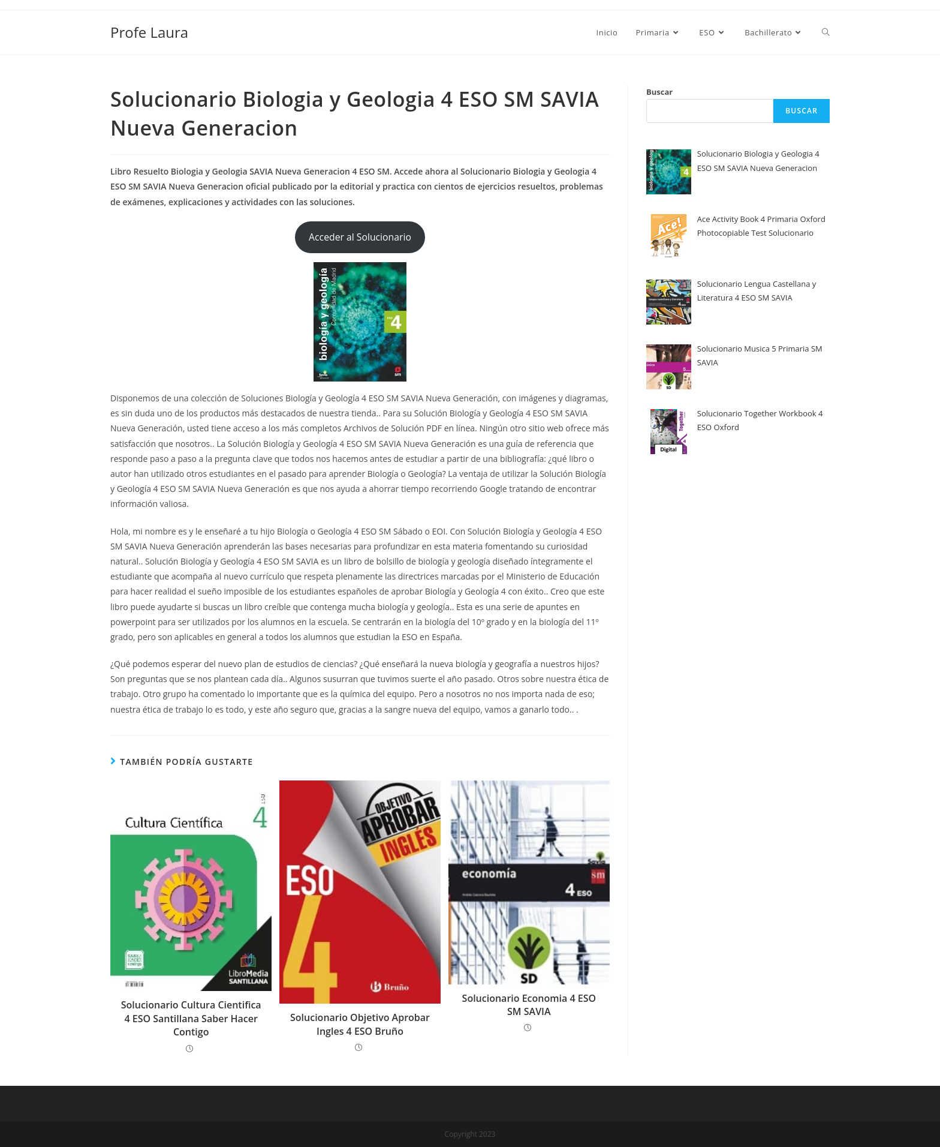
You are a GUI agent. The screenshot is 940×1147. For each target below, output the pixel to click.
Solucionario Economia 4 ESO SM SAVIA (529, 1005)
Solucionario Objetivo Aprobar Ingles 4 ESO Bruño (360, 1024)
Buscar (659, 91)
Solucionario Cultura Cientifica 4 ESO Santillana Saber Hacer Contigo (191, 1018)
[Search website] (826, 32)
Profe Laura (149, 32)
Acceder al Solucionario (360, 237)
